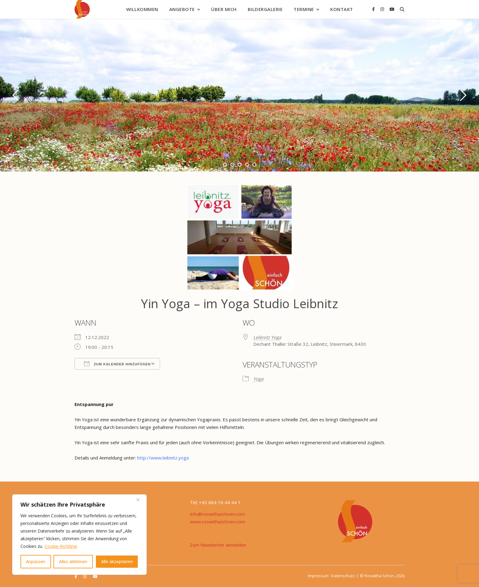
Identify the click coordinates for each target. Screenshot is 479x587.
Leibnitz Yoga (267, 337)
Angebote (182, 9)
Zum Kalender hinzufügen (117, 364)
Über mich (224, 9)
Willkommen (142, 9)
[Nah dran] (140, 499)
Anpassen (35, 561)
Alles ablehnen (73, 561)
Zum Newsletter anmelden (218, 545)
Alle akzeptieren (117, 561)
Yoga (258, 379)
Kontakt (341, 9)
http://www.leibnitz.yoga (163, 458)
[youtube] (391, 9)
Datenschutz (343, 575)
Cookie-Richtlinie (61, 546)
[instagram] (382, 9)
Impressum (318, 575)
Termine (304, 9)
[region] (79, 534)
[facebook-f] (374, 9)
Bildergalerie (265, 9)
